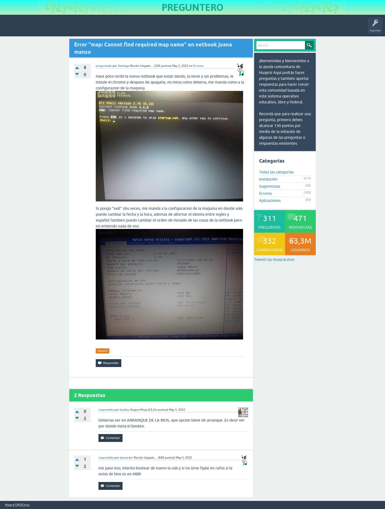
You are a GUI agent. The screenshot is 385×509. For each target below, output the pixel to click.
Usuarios (102, 28)
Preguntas (42, 28)
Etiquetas (84, 28)
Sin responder (63, 28)
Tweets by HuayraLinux (274, 259)
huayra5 (102, 350)
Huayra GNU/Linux (17, 505)
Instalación (268, 179)
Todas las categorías (276, 172)
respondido (106, 409)
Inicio (25, 28)
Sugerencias (269, 186)
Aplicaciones (270, 200)
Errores (198, 66)
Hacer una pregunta (126, 28)
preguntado (104, 66)
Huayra (10, 28)
